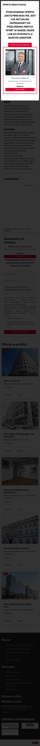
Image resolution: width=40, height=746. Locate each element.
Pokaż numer (20, 89)
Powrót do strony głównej (20, 45)
